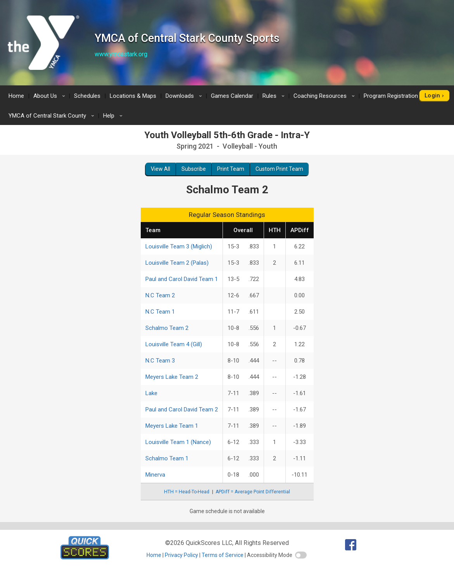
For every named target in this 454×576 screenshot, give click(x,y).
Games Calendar (232, 95)
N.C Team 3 (160, 360)
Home (16, 95)
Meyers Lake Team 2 (171, 376)
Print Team (230, 169)
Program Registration (396, 95)
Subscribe (193, 169)
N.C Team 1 (160, 311)
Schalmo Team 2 (166, 327)
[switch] (301, 555)
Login (432, 95)
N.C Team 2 (160, 295)
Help (114, 115)
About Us (50, 95)
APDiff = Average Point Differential (253, 491)
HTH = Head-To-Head (186, 491)
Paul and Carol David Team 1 (181, 279)
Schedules (87, 95)
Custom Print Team (279, 169)
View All (160, 169)
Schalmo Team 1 (166, 458)
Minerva (155, 474)
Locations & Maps (133, 95)
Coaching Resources (325, 95)
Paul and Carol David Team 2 (181, 409)
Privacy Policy (181, 555)
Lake (151, 393)
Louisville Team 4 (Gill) (173, 344)
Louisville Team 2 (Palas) (177, 262)
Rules (274, 95)
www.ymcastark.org (121, 54)
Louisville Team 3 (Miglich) (178, 246)
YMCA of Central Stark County (53, 115)
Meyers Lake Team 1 (171, 425)
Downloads (185, 95)
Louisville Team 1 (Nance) (178, 442)
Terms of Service (222, 555)
